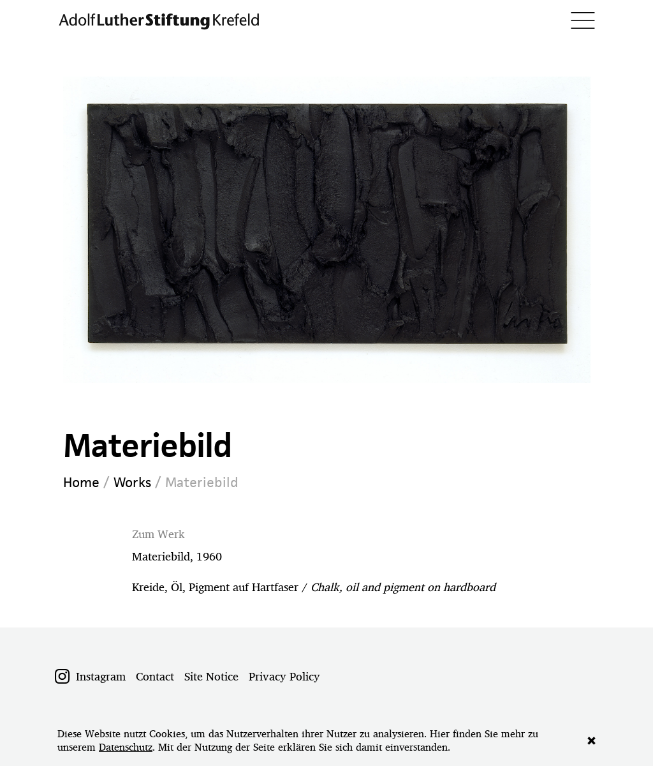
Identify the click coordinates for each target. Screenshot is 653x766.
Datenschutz (125, 747)
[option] (327, 230)
